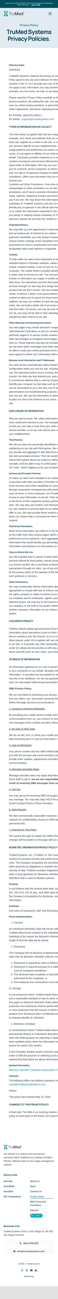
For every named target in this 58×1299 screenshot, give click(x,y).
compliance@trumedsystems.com (27, 1084)
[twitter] (27, 1270)
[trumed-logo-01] (14, 11)
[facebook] (22, 1270)
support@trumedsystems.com (38, 119)
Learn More (35, 5)
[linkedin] (36, 1270)
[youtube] (31, 1270)
